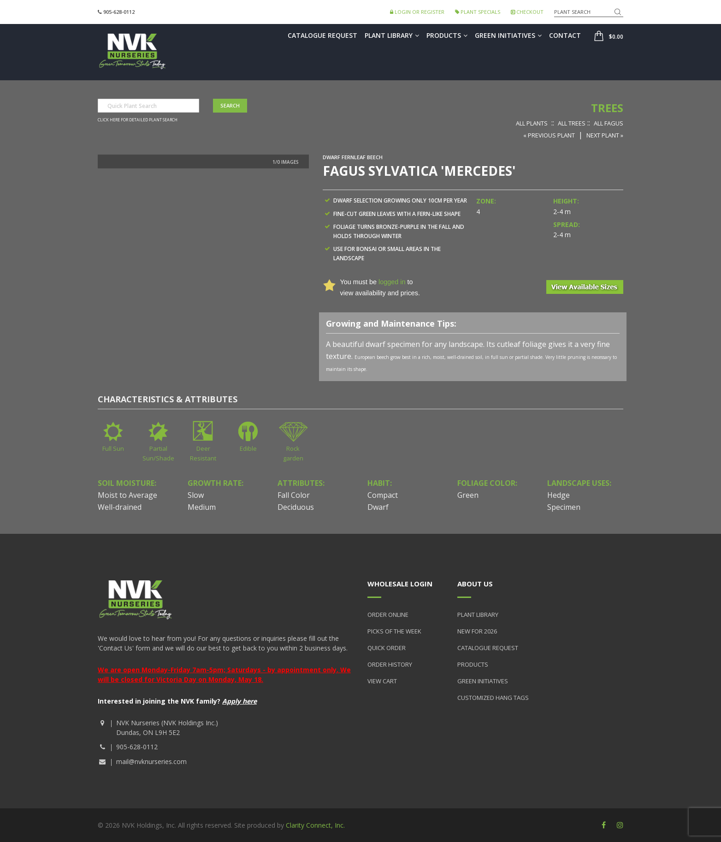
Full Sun (113, 448)
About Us (475, 583)
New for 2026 (477, 631)
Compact (382, 495)
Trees (607, 107)
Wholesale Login (399, 583)
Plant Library (392, 35)
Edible (248, 448)
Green (468, 495)
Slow (196, 495)
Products (446, 35)
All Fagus (608, 123)
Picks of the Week (394, 631)
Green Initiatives (508, 35)
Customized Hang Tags (493, 697)
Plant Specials (477, 11)
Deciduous (296, 507)
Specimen (563, 507)
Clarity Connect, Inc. (315, 825)
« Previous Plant (549, 135)
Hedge (558, 495)
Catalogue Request (322, 35)
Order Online (387, 614)
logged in (391, 282)
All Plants (532, 123)
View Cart (382, 681)
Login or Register (417, 11)
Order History (389, 664)
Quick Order (386, 648)
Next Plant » (604, 135)
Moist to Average (127, 495)
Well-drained (120, 507)
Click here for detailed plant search (137, 120)
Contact (565, 35)
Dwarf (378, 507)
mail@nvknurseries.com (151, 761)
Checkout (527, 11)
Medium (202, 507)
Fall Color (294, 495)
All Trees (571, 123)
